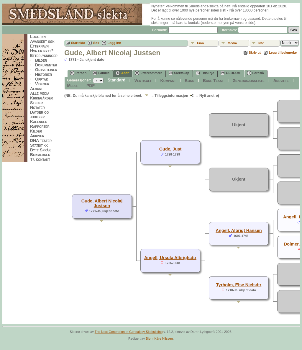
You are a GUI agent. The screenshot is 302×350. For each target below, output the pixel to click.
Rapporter (40, 126)
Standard (117, 80)
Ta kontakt (40, 159)
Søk (96, 43)
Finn (200, 43)
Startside (78, 43)
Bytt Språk (40, 150)
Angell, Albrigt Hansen (239, 230)
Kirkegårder (41, 98)
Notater (37, 107)
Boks (189, 80)
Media (232, 43)
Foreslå (255, 73)
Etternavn (39, 46)
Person (78, 73)
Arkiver (37, 135)
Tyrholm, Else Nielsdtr (239, 284)
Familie (101, 73)
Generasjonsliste (248, 80)
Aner (122, 73)
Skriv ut (255, 52)
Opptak (41, 79)
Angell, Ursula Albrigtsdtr (170, 257)
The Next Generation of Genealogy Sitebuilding (129, 331)
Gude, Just (170, 149)
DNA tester (41, 140)
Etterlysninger (44, 55)
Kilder (36, 131)
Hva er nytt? (42, 50)
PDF (90, 85)
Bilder (41, 60)
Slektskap (179, 73)
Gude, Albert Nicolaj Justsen (102, 203)
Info (261, 43)
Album (36, 88)
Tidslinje (205, 73)
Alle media (39, 93)
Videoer (42, 83)
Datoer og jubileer (39, 114)
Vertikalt (142, 80)
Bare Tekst (213, 80)
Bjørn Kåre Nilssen (159, 338)
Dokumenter (46, 65)
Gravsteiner (46, 69)
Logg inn (38, 36)
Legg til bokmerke (283, 52)
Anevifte (281, 80)
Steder (36, 102)
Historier (43, 74)
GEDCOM (231, 73)
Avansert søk (42, 41)
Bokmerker (40, 154)
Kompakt (168, 80)
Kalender (38, 121)
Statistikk (39, 145)
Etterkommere (148, 73)
